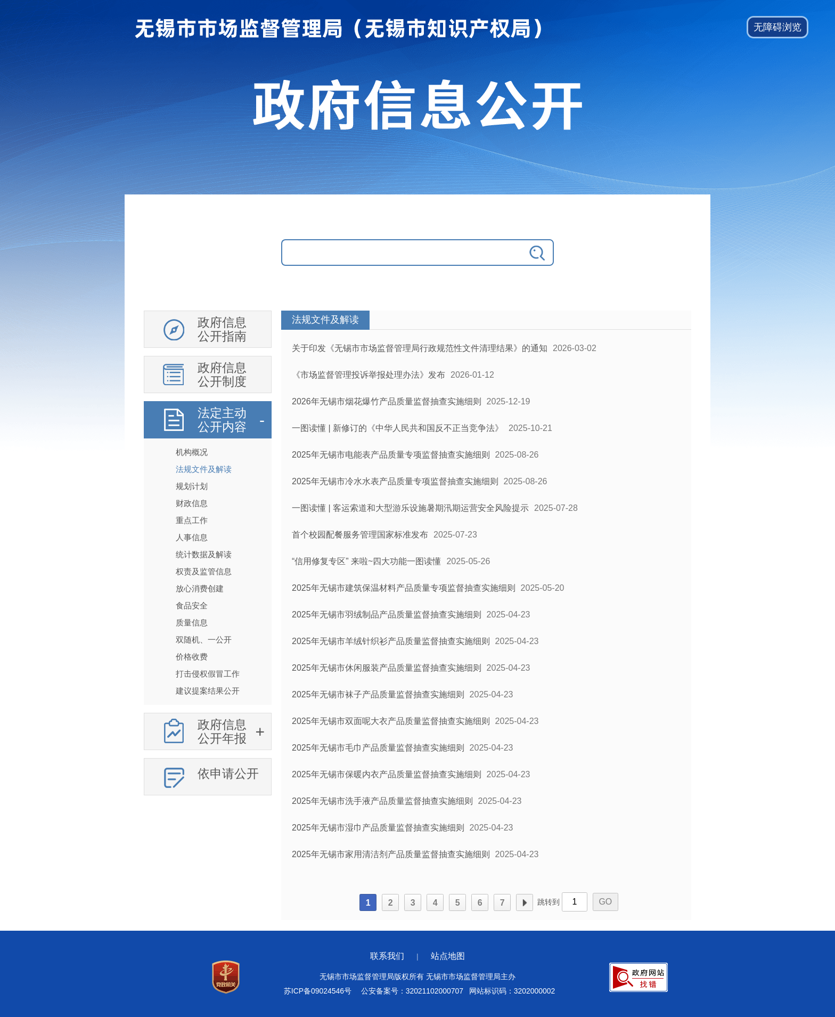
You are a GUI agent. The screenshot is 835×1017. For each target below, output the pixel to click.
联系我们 (387, 956)
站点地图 (448, 956)
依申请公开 (228, 773)
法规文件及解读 (204, 469)
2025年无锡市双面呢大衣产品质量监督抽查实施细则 (391, 721)
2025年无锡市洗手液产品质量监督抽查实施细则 (382, 801)
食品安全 (192, 605)
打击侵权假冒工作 (208, 673)
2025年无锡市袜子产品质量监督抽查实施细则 (378, 694)
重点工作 (192, 520)
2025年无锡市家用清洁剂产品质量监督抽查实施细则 (391, 854)
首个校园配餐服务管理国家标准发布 (360, 534)
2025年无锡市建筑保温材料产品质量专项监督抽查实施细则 (403, 587)
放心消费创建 (200, 588)
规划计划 (192, 486)
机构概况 (192, 452)
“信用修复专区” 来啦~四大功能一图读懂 (366, 561)
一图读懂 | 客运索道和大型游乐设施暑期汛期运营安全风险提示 (410, 507)
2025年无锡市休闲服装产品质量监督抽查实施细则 (386, 667)
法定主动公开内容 (222, 420)
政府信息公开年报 (222, 731)
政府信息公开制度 (222, 374)
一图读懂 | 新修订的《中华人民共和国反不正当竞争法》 (397, 428)
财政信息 (192, 503)
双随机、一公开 (204, 639)
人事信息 (192, 537)
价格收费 (192, 656)
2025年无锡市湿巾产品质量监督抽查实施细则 (378, 827)
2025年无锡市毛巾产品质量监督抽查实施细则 (378, 747)
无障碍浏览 (777, 27)
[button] (777, 27)
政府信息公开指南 (222, 329)
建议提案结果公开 (208, 690)
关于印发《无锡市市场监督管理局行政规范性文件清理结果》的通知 (419, 348)
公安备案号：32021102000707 (412, 991)
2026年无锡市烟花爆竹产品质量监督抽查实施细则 (386, 401)
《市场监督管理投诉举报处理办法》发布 (368, 374)
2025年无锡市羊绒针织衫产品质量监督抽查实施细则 (391, 641)
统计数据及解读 (204, 554)
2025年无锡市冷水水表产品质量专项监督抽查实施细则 (395, 481)
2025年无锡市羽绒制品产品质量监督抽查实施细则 (386, 614)
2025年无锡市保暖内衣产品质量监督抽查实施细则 (386, 774)
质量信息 (192, 622)
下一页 (525, 903)
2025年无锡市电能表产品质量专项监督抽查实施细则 (391, 454)
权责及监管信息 (204, 571)
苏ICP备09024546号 (317, 991)
